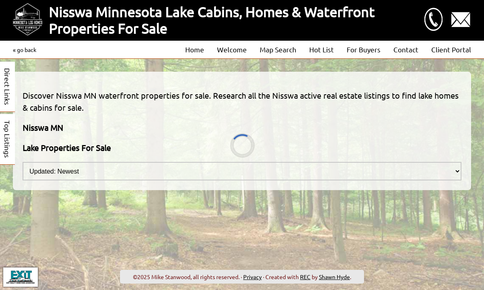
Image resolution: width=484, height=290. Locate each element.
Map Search (278, 49)
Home (194, 49)
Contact (405, 49)
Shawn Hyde (334, 276)
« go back (24, 49)
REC (305, 276)
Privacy (252, 276)
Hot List (321, 49)
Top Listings (7, 139)
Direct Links (7, 86)
